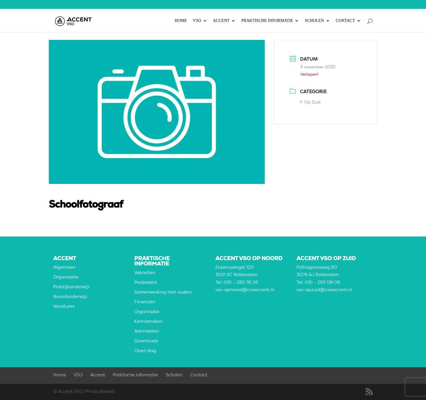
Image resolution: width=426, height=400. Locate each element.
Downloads (146, 341)
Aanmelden (146, 331)
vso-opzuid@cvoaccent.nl (324, 290)
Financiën (144, 302)
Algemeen (64, 267)
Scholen (314, 21)
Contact (345, 21)
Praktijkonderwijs (71, 287)
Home (181, 21)
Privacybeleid (100, 392)
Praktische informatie (267, 21)
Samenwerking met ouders (162, 292)
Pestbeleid (145, 283)
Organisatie (65, 277)
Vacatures (63, 307)
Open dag (145, 351)
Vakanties (144, 273)
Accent (221, 21)
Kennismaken (148, 322)
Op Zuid (310, 102)
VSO (197, 21)
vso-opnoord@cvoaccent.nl (244, 290)
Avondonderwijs (70, 297)
